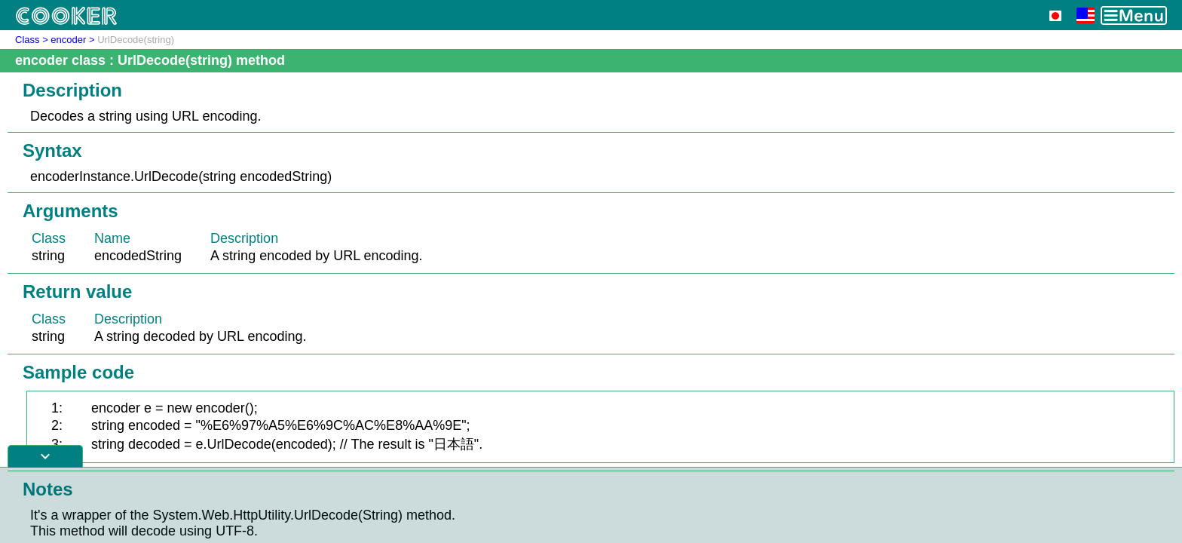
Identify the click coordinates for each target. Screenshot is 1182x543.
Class (27, 39)
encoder (68, 39)
